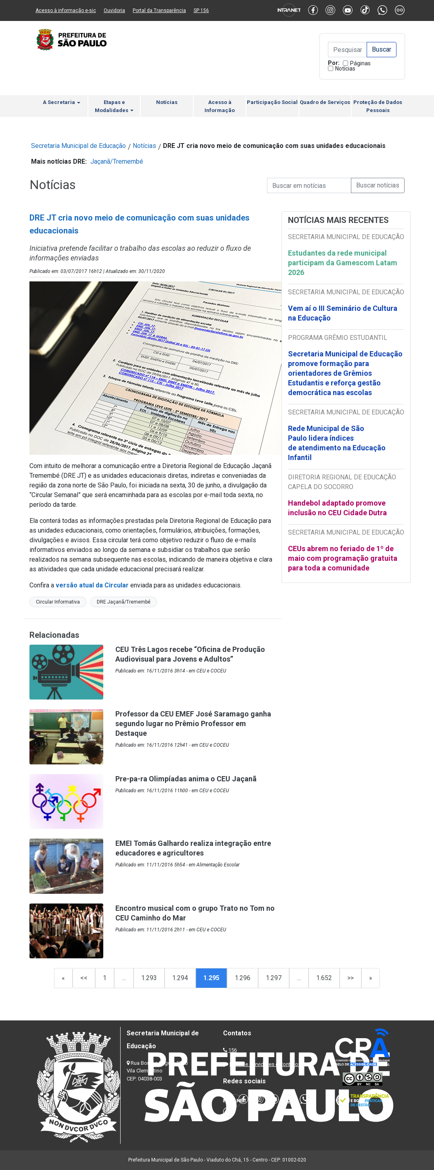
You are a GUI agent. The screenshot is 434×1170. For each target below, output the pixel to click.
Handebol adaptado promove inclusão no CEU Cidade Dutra (338, 508)
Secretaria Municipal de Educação (78, 146)
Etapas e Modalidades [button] (114, 106)
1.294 (180, 978)
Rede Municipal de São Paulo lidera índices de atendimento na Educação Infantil (337, 443)
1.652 (324, 978)
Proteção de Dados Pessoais (377, 106)
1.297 (274, 978)
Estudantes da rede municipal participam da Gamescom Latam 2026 (342, 263)
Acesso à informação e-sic (65, 10)
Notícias (345, 68)
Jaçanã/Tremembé (116, 161)
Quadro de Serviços (325, 102)
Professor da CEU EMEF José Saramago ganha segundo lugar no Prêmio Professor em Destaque (193, 723)
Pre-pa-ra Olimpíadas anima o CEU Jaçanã (186, 778)
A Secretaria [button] (61, 102)
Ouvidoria (114, 10)
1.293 (149, 978)
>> (350, 978)
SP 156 (201, 10)
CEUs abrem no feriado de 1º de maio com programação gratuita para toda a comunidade (342, 558)
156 (232, 1050)
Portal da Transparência (159, 10)
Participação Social (272, 102)
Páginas (360, 63)
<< (84, 978)
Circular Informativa (58, 602)
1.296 (242, 978)
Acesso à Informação (219, 106)
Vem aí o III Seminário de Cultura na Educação (342, 313)
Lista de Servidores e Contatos (265, 1064)
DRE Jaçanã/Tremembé (123, 602)
